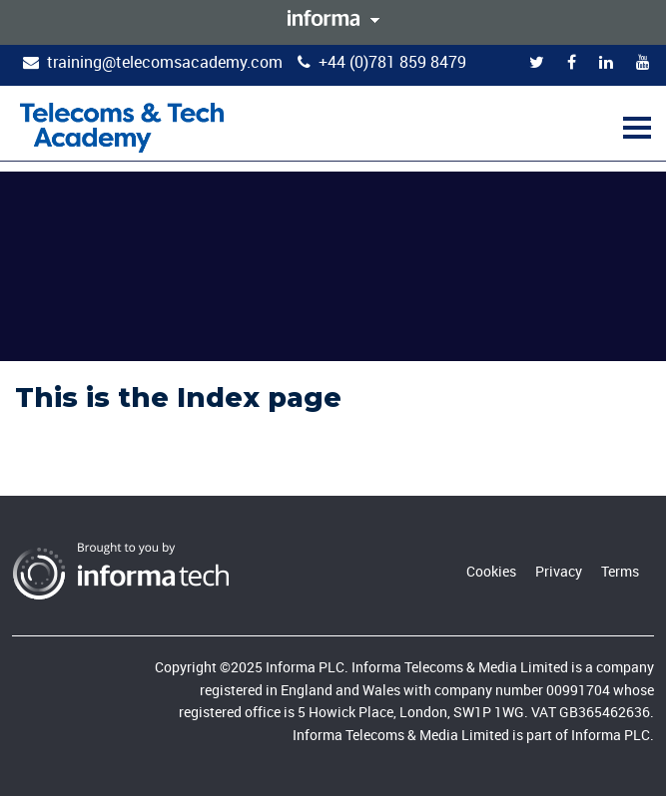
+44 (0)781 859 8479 (392, 62)
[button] (634, 127)
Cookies (491, 571)
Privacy (558, 571)
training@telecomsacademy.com (165, 62)
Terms (620, 571)
